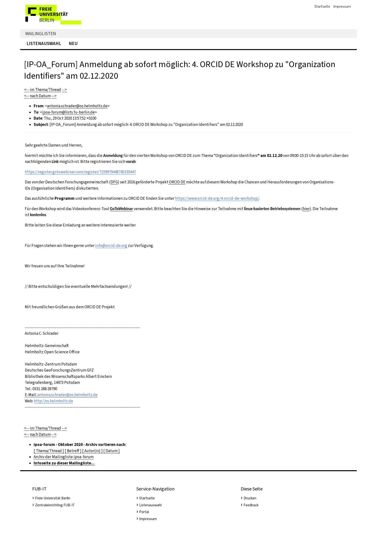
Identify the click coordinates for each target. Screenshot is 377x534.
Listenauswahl (43, 43)
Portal (144, 511)
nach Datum (40, 96)
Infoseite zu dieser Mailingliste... (64, 463)
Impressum (342, 6)
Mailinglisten (40, 34)
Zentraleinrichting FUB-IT (55, 505)
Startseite (322, 6)
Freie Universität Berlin (52, 498)
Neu (73, 43)
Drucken (250, 498)
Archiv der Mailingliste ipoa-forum (64, 457)
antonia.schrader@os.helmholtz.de (77, 106)
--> (64, 89)
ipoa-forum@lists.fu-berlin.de (68, 112)
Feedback (251, 505)
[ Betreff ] (73, 451)
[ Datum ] (111, 451)
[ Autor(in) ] (92, 451)
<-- (26, 89)
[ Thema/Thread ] (49, 451)
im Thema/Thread (45, 89)
